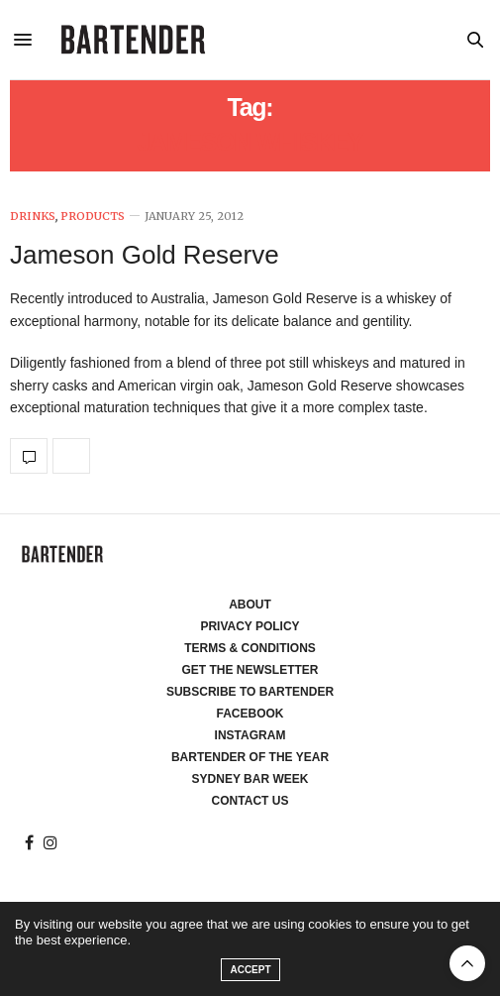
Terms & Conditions (250, 648)
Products (92, 216)
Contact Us (250, 801)
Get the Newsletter (250, 670)
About (250, 604)
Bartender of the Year (250, 757)
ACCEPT (250, 969)
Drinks (32, 216)
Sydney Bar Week (250, 779)
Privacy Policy (249, 626)
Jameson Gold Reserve (144, 255)
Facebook (249, 713)
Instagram (250, 735)
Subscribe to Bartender (250, 692)
